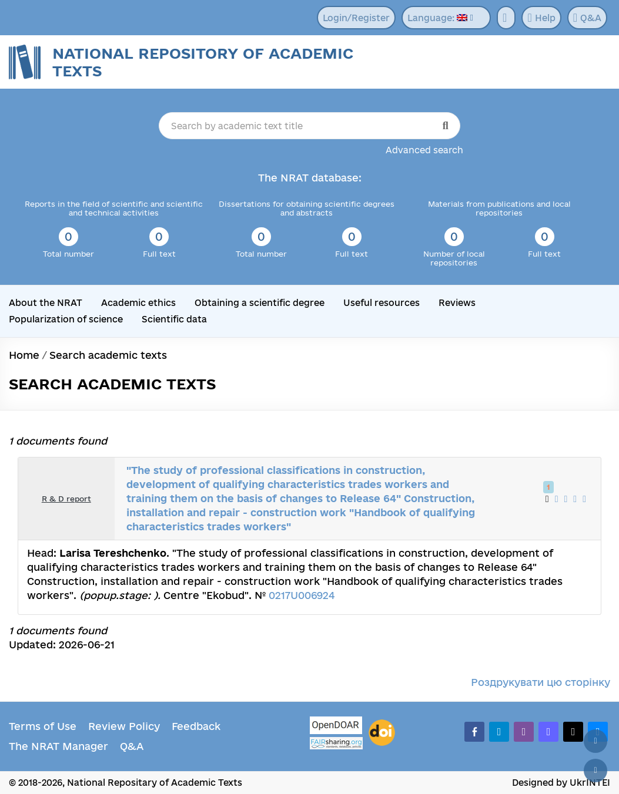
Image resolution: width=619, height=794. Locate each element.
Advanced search (424, 150)
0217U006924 (301, 595)
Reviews (457, 303)
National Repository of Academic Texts (202, 62)
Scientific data (174, 319)
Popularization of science (66, 319)
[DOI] (382, 732)
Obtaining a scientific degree (259, 303)
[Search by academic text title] (309, 125)
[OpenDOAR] (336, 726)
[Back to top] (595, 741)
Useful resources (381, 303)
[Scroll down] (595, 770)
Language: (437, 18)
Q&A (587, 17)
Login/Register (356, 18)
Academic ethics (138, 303)
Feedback (196, 726)
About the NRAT (45, 303)
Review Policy (124, 726)
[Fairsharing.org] (336, 743)
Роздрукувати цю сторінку (540, 682)
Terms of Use (42, 726)
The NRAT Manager (58, 746)
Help (541, 17)
